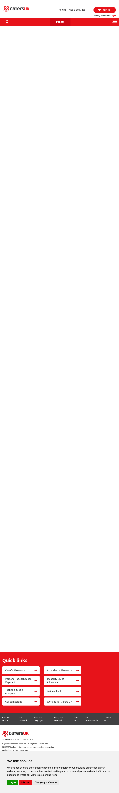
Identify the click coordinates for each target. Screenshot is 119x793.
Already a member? (104, 15)
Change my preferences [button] (46, 782)
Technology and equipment (21, 691)
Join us (104, 9)
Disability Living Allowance (63, 680)
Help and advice (6, 718)
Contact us (107, 718)
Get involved (63, 691)
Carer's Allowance (21, 670)
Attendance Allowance (63, 670)
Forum (62, 9)
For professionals (92, 718)
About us (76, 718)
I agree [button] (13, 782)
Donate (60, 21)
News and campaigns (38, 718)
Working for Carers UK (63, 701)
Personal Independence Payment (21, 680)
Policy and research (58, 718)
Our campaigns (21, 701)
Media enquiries (77, 9)
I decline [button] (25, 782)
